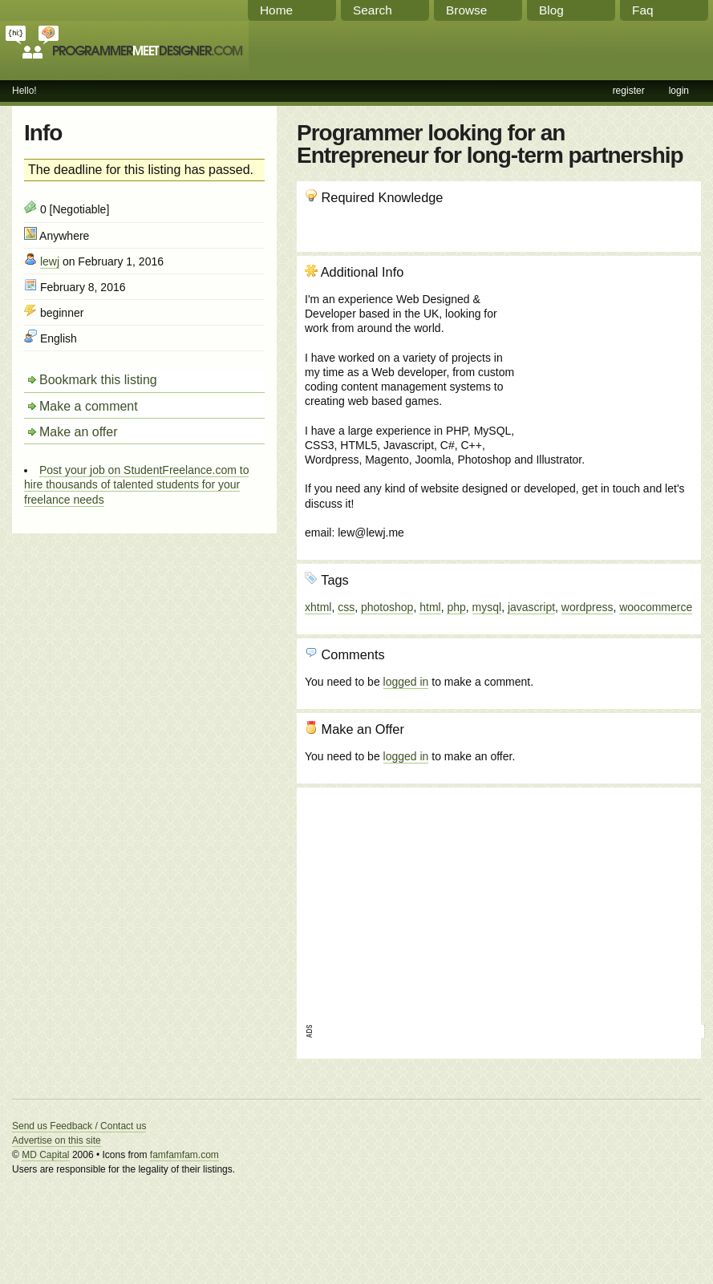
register (629, 90)
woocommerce (655, 607)
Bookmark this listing (98, 380)
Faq (643, 10)
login (679, 90)
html (429, 607)
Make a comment (88, 406)
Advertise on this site (56, 1140)
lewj (49, 261)
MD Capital (45, 1154)
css (346, 607)
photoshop (387, 607)
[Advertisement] (606, 350)
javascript (531, 607)
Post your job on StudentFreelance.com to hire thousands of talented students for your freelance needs (136, 484)
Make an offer (78, 432)
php (456, 607)
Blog (551, 10)
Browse (466, 10)
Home (276, 10)
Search (372, 10)
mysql (487, 607)
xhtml (318, 607)
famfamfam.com (184, 1154)
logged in (406, 681)
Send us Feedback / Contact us (79, 1126)
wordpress (587, 607)
